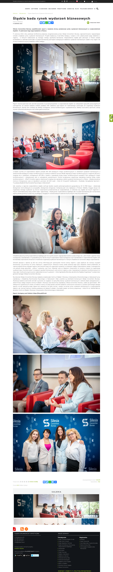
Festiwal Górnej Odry (64, 558)
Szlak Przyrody (62, 552)
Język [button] (80, 1)
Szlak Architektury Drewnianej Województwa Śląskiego (66, 545)
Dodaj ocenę (34, 481)
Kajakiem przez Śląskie (64, 561)
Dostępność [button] (71, 1)
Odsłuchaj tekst (93, 22)
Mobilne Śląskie (19, 548)
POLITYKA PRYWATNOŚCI (82, 571)
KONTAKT (61, 571)
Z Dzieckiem (43, 8)
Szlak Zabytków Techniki (65, 543)
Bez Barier (52, 8)
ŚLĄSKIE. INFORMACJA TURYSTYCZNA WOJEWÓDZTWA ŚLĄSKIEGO (29, 1)
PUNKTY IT (69, 571)
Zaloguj (94, 1)
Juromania (61, 550)
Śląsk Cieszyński (84, 541)
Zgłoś (98, 480)
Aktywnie (34, 8)
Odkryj (27, 8)
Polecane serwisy (86, 8)
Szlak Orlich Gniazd (63, 541)
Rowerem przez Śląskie (64, 565)
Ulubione (87, 1)
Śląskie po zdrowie (63, 556)
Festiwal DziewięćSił (63, 559)
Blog (77, 8)
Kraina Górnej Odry (84, 545)
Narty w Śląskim (62, 563)
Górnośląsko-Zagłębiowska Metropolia (87, 547)
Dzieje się (70, 8)
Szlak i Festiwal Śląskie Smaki (66, 539)
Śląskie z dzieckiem (63, 554)
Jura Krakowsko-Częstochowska (88, 543)
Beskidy (82, 539)
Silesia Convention (63, 567)
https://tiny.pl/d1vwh (40, 293)
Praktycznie (61, 8)
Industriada (61, 548)
